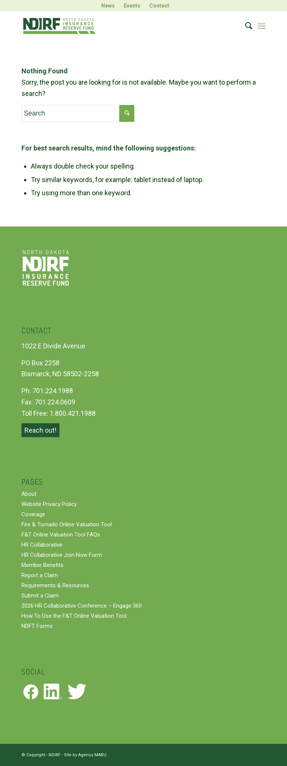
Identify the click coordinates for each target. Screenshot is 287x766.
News (108, 6)
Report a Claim (39, 575)
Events (132, 6)
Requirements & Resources (55, 585)
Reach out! (40, 430)
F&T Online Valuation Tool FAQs (60, 534)
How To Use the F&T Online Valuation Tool (73, 615)
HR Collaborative (41, 544)
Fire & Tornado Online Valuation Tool (66, 524)
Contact (159, 6)
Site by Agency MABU (85, 754)
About (28, 494)
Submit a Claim (40, 595)
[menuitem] (108, 6)
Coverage (33, 514)
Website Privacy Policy (49, 504)
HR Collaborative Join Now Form (61, 555)
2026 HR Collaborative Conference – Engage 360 (81, 605)
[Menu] (262, 26)
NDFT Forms (37, 626)
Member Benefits (42, 565)
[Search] (245, 26)
